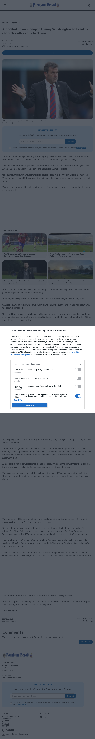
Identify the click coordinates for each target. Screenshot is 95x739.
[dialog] (47, 369)
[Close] (90, 330)
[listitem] (47, 364)
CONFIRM (29, 405)
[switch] (78, 369)
